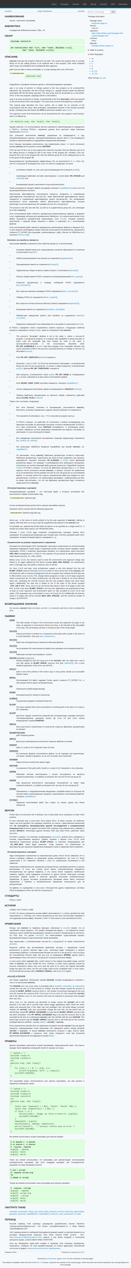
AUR (113, 4)
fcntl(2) (65, 460)
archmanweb (51, 1259)
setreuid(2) (67, 986)
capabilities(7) (65, 188)
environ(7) (24, 132)
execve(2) (39, 935)
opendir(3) (74, 303)
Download (123, 4)
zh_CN (94, 71)
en (93, 61)
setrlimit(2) (68, 663)
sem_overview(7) (70, 291)
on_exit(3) (20, 318)
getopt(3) (13, 1214)
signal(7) (32, 252)
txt (101, 78)
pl (92, 69)
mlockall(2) (59, 309)
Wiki (85, 4)
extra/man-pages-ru (99, 23)
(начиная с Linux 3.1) (21, 658)
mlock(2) (50, 309)
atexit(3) (81, 316)
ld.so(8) (63, 219)
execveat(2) (22, 1212)
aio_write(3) (31, 441)
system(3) (21, 1214)
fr (92, 64)
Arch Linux (14, 3)
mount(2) (19, 178)
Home (54, 4)
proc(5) (29, 351)
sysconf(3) (56, 837)
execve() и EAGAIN (16, 976)
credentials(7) (44, 1214)
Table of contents (96, 50)
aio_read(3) (21, 441)
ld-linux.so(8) (23, 235)
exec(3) (69, 110)
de (93, 59)
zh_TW (94, 74)
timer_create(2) (51, 297)
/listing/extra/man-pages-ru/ (102, 46)
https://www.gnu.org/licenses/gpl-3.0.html (25, 1237)
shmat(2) (73, 270)
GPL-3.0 (40, 1262)
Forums (76, 4)
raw (104, 78)
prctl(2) (76, 170)
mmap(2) (54, 264)
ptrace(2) (13, 944)
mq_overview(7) (23, 285)
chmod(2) (13, 1212)
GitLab (93, 4)
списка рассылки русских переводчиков (43, 1248)
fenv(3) (80, 324)
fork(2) (42, 1022)
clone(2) (77, 389)
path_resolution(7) (47, 636)
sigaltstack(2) (66, 258)
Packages (65, 4)
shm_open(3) (76, 277)
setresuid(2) (79, 986)
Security (103, 4)
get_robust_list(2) (41, 1212)
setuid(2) (58, 986)
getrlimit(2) (42, 571)
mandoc (64, 1259)
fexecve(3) (69, 1212)
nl (92, 66)
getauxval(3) (79, 1212)
